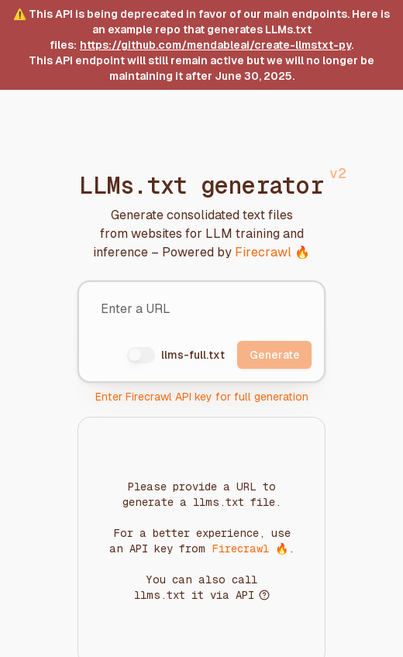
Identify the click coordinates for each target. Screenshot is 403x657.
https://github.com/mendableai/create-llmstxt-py (215, 45)
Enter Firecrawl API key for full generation (201, 396)
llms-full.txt (193, 354)
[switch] (141, 355)
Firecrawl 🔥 (272, 252)
